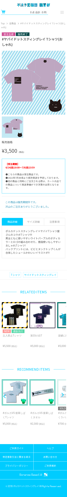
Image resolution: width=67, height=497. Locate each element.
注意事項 (54, 221)
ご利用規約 (50, 466)
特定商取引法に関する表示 (17, 457)
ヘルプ (50, 448)
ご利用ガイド (17, 448)
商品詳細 (12, 221)
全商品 (12, 23)
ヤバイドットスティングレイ (40, 275)
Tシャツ (15, 275)
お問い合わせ (50, 457)
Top (3, 23)
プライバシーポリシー (16, 466)
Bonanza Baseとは (33, 474)
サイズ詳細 (33, 221)
